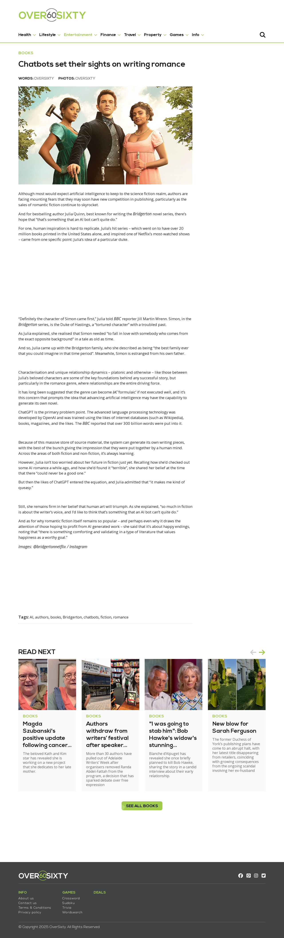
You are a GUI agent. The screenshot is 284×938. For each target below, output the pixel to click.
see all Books (142, 833)
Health (15, 33)
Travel (120, 33)
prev (262, 683)
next (271, 683)
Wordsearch (63, 910)
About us (16, 896)
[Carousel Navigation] (267, 683)
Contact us (18, 900)
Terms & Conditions (25, 905)
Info (186, 33)
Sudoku (59, 900)
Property (143, 33)
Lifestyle (38, 33)
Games (167, 33)
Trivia (57, 905)
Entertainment (68, 33)
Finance (98, 33)
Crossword (61, 896)
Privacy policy (20, 910)
